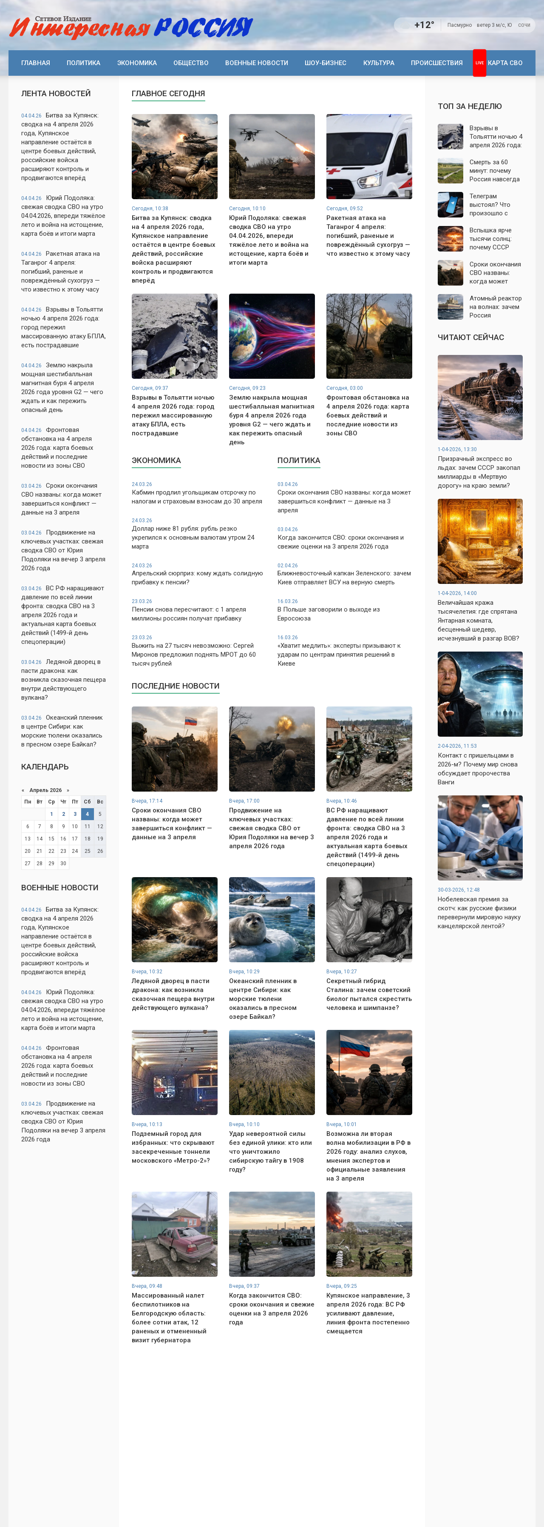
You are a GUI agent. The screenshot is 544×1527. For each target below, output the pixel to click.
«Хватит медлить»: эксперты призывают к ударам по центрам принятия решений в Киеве (345, 650)
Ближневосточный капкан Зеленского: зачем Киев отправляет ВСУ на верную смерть (345, 574)
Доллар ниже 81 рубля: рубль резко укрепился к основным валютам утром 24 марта (199, 533)
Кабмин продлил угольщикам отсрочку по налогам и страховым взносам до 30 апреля (199, 493)
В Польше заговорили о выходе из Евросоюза (345, 610)
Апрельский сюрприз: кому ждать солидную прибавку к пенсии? (199, 574)
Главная (35, 63)
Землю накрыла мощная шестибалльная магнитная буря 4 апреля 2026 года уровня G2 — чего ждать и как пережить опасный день (62, 387)
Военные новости (256, 63)
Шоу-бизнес (325, 63)
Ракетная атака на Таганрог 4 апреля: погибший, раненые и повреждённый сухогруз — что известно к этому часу (60, 271)
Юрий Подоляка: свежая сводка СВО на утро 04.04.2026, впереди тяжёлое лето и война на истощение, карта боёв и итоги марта (63, 215)
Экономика (137, 63)
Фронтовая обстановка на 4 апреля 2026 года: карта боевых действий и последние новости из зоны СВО (57, 447)
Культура (378, 63)
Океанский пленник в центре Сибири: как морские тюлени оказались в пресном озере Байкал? (62, 731)
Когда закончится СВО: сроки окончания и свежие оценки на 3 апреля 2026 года (345, 538)
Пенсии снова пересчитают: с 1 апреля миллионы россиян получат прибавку (199, 610)
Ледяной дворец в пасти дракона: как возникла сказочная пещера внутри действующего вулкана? (63, 679)
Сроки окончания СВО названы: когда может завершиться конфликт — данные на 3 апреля (61, 499)
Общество (191, 63)
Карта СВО (505, 63)
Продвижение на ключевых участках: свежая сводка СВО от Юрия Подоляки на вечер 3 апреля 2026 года (63, 550)
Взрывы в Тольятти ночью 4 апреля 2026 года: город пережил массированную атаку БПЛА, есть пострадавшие (63, 327)
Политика (83, 63)
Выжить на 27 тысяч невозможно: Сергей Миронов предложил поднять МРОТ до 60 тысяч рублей (199, 650)
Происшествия (437, 63)
